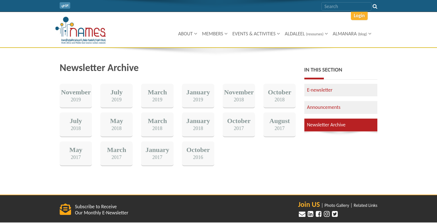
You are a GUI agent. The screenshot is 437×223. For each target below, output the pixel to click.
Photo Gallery (336, 205)
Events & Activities (256, 34)
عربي (65, 5)
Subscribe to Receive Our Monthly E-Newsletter (101, 210)
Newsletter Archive (326, 125)
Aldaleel (306, 34)
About (187, 34)
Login (359, 16)
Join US (309, 204)
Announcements (324, 107)
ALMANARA (352, 34)
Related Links (365, 205)
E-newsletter (320, 90)
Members (215, 34)
